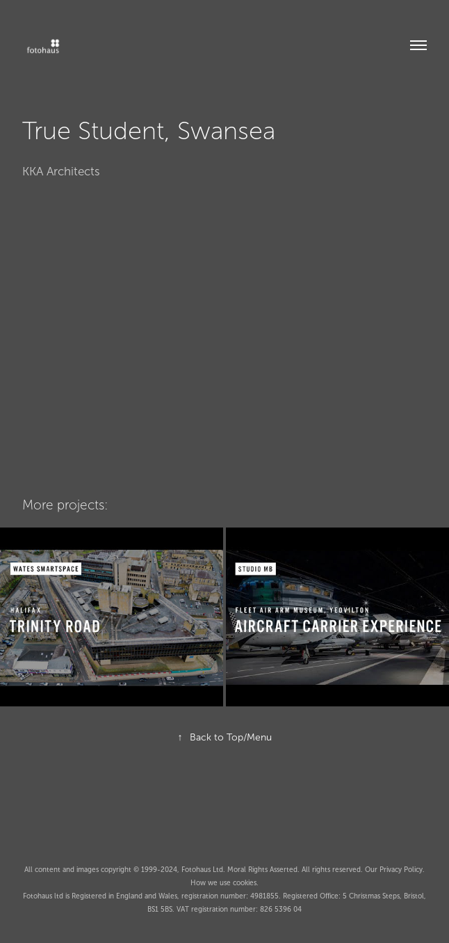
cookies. (246, 883)
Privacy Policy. (402, 869)
